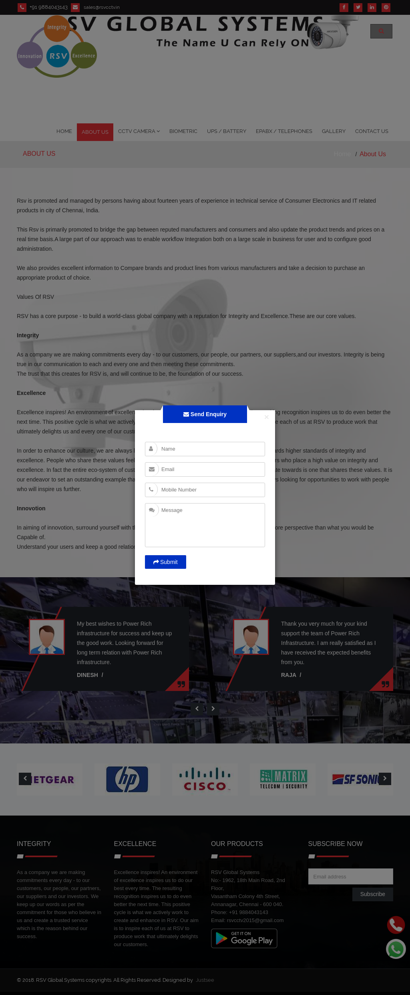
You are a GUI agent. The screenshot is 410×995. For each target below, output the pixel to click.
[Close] (269, 415)
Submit (165, 562)
